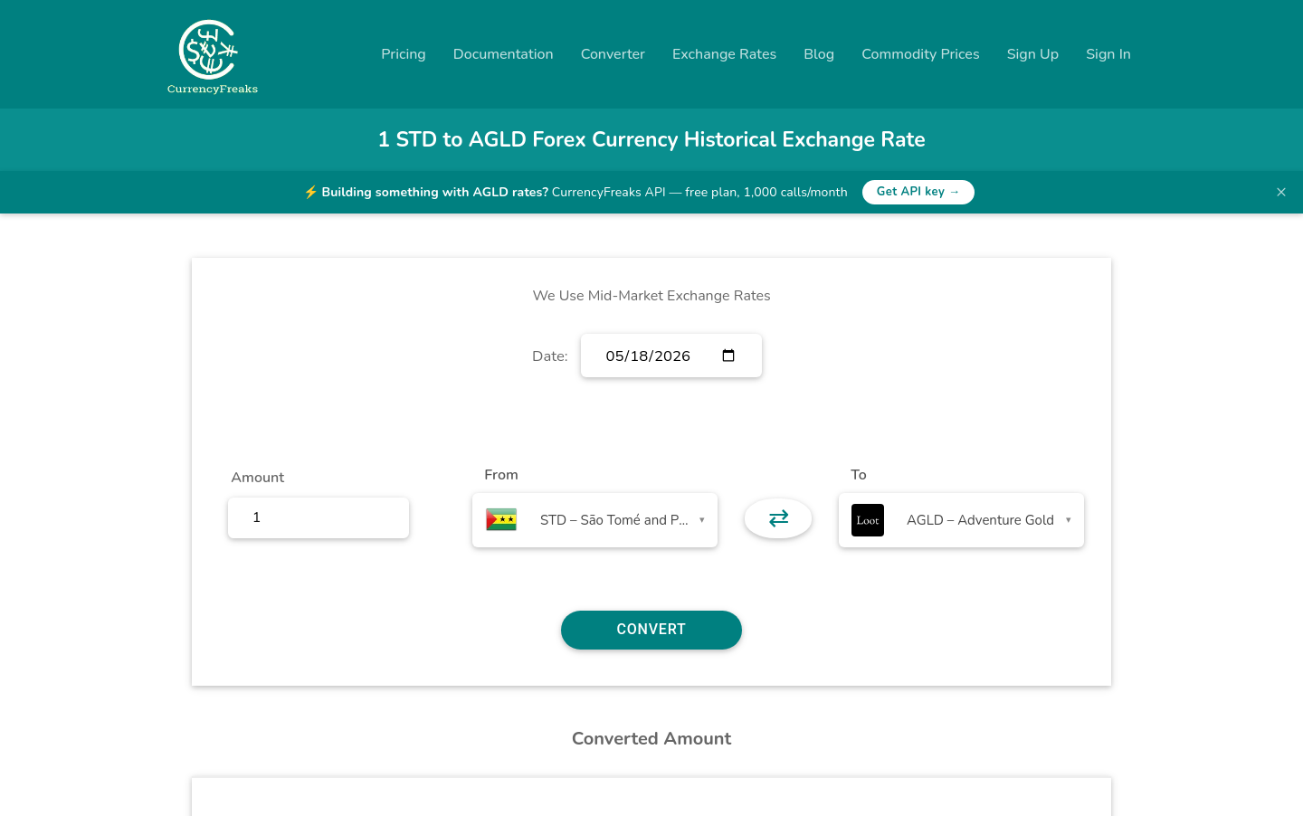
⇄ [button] (778, 518)
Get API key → (919, 192)
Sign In (1108, 54)
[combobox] (595, 520)
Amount (257, 478)
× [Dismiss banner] (1281, 192)
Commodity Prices (920, 54)
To (859, 475)
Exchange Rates (724, 54)
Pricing (403, 54)
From (501, 475)
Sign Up (1033, 54)
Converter (613, 54)
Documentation (503, 54)
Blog (819, 54)
